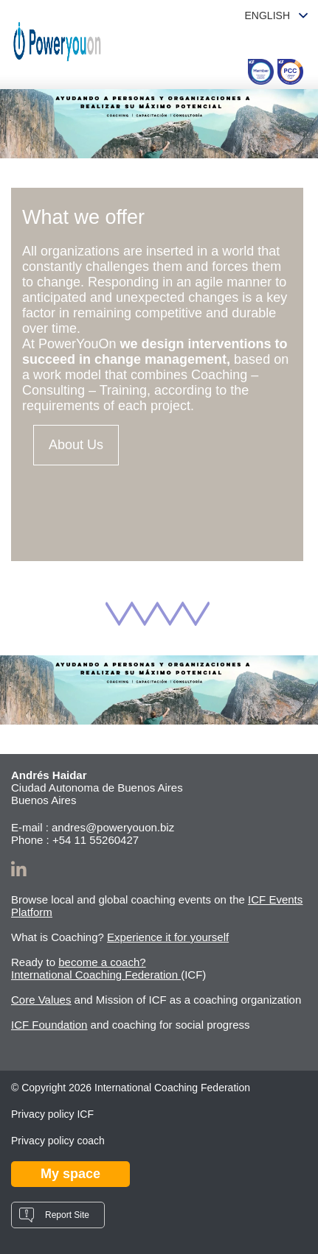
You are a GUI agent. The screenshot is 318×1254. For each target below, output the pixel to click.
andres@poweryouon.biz (113, 827)
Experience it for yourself (168, 937)
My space (70, 1173)
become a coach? (101, 962)
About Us (76, 444)
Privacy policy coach (58, 1140)
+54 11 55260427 (95, 840)
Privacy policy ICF (52, 1114)
